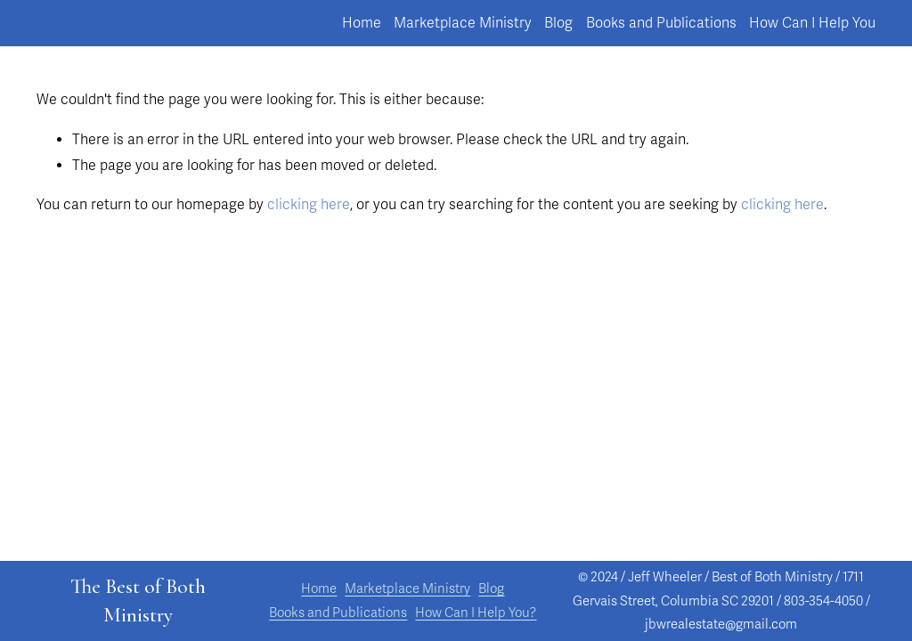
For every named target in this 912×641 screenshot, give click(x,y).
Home (361, 23)
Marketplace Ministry (463, 23)
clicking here (308, 205)
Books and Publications (661, 23)
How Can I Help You (812, 23)
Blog (558, 23)
